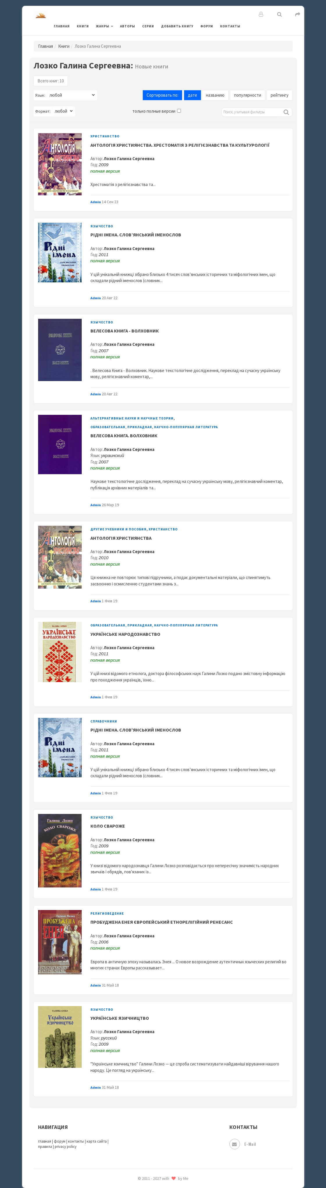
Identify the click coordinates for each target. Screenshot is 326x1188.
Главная (62, 26)
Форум (206, 26)
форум (59, 1141)
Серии (148, 26)
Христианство (105, 136)
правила (45, 1146)
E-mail (242, 1144)
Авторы (127, 26)
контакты (76, 1141)
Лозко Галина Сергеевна (129, 158)
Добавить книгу (177, 26)
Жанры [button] (102, 26)
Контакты (230, 26)
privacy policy (65, 1146)
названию (215, 95)
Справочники (103, 721)
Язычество (101, 226)
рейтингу (279, 95)
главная (44, 1141)
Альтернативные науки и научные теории (132, 418)
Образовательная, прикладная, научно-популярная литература (154, 427)
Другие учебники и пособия (118, 529)
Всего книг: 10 (51, 81)
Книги (83, 26)
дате (192, 95)
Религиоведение (107, 913)
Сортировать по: (162, 95)
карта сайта (97, 1141)
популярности (247, 95)
